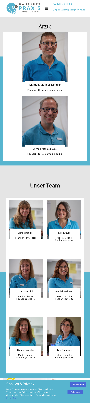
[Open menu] (46, 8)
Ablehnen (75, 392)
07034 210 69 (62, 4)
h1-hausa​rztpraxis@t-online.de (71, 9)
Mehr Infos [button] (11, 398)
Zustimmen (78, 384)
